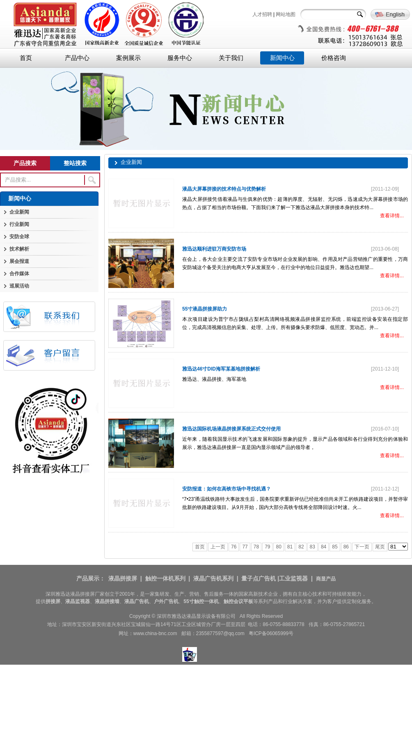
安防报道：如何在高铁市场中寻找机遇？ (226, 489)
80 (278, 547)
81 (290, 547)
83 (312, 547)
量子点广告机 (258, 578)
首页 (26, 58)
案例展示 (128, 58)
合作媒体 (19, 273)
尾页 (380, 547)
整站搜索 (75, 163)
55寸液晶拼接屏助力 (204, 309)
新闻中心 (282, 58)
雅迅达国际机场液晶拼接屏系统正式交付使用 (231, 429)
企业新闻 (19, 212)
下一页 (362, 547)
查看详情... (392, 216)
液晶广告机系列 (213, 578)
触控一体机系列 (165, 578)
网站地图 (285, 14)
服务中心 (179, 58)
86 (346, 547)
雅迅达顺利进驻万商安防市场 (214, 249)
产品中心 (77, 58)
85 (334, 547)
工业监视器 (293, 578)
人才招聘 (262, 14)
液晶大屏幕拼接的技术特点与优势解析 (224, 189)
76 (233, 547)
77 (244, 547)
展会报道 (19, 261)
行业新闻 (19, 224)
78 (256, 547)
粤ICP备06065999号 (271, 633)
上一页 (218, 547)
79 (267, 547)
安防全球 (19, 236)
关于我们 (231, 58)
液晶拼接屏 (122, 578)
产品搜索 (25, 163)
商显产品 (326, 579)
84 (323, 547)
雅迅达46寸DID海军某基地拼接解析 (221, 369)
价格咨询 (333, 58)
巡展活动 (19, 286)
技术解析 (19, 249)
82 (301, 547)
